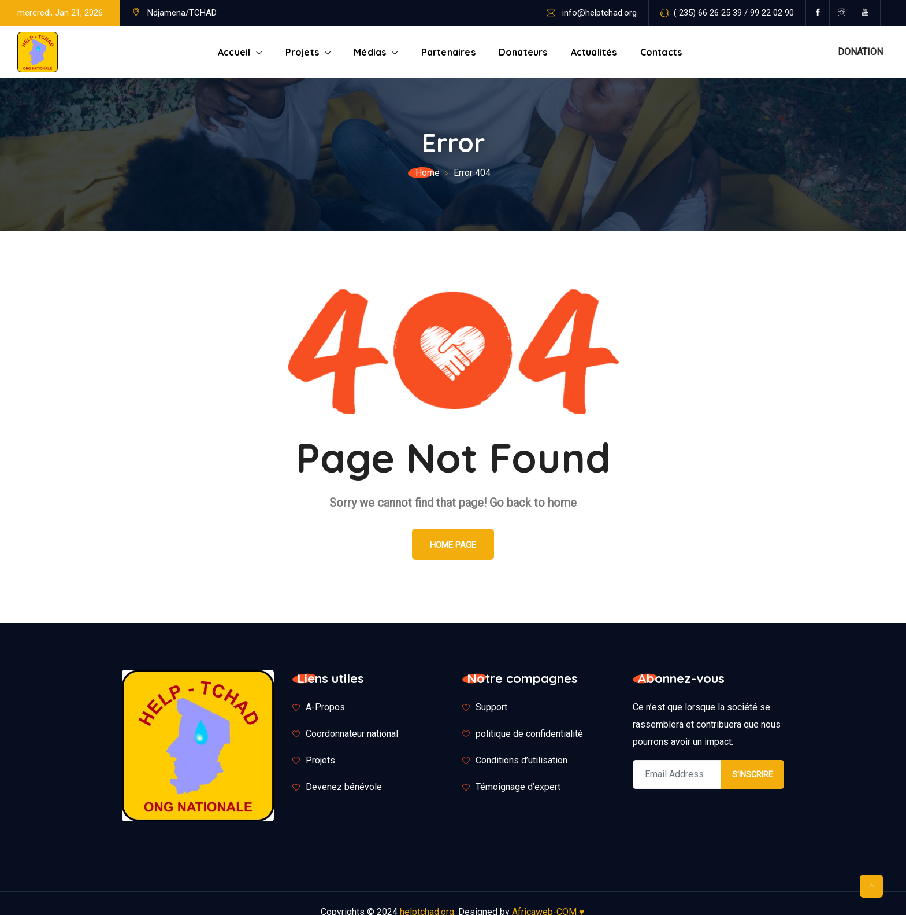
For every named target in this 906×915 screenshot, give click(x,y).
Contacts (661, 52)
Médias (370, 52)
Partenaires (448, 52)
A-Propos (325, 707)
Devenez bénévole (344, 786)
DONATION (860, 51)
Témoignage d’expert (518, 786)
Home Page (453, 545)
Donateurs (523, 52)
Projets (302, 52)
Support (491, 707)
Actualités (594, 52)
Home (427, 172)
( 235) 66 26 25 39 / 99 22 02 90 (734, 13)
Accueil (234, 52)
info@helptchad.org (599, 13)
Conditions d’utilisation (521, 760)
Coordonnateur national (352, 733)
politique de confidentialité (529, 733)
